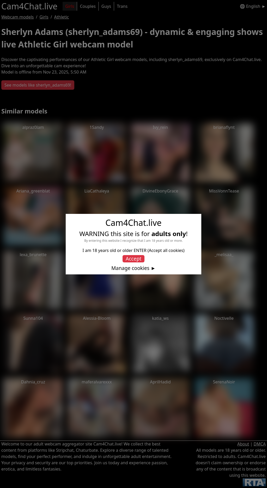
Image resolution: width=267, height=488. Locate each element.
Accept (133, 258)
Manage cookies (130, 268)
